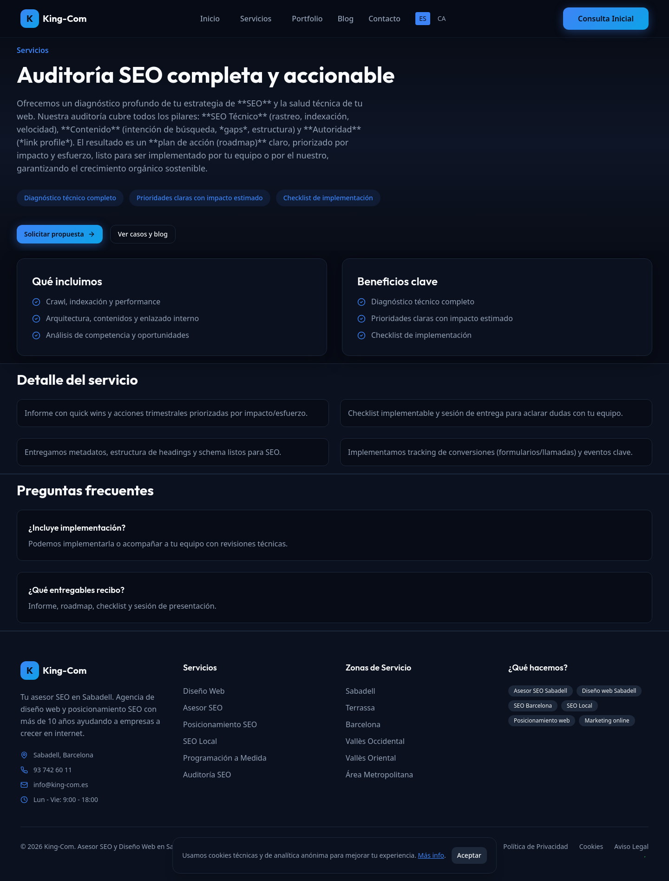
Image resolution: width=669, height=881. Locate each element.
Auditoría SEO (207, 774)
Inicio (210, 18)
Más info (431, 855)
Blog (346, 18)
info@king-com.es (60, 784)
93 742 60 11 (52, 769)
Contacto (384, 18)
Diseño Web (204, 691)
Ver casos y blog (143, 234)
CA (442, 18)
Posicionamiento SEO (220, 724)
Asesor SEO (203, 708)
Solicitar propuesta (59, 234)
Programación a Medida (225, 758)
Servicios (255, 18)
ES (422, 18)
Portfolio (307, 18)
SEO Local (200, 741)
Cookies (591, 846)
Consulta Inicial (606, 18)
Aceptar (469, 855)
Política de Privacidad (535, 846)
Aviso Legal (631, 846)
